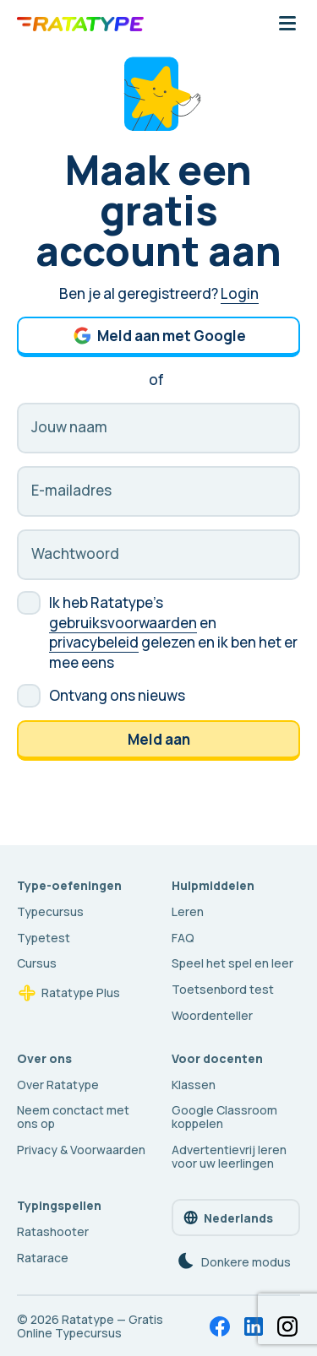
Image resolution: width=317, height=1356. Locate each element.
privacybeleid (94, 642)
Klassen (194, 1085)
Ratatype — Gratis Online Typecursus (90, 1326)
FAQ (183, 938)
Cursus (37, 963)
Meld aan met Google (159, 335)
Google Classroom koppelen (224, 1116)
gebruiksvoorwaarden (123, 622)
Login (240, 293)
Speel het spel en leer (232, 963)
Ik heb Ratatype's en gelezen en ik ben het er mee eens (173, 632)
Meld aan (159, 739)
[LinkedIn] (253, 1326)
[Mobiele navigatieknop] (287, 24)
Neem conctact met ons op (73, 1116)
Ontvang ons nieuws (117, 695)
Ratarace (42, 1258)
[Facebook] (219, 1326)
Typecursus (50, 911)
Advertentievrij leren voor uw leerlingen (229, 1156)
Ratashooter (53, 1231)
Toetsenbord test (223, 989)
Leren (188, 911)
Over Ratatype (58, 1085)
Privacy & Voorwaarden (81, 1150)
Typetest (43, 938)
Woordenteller (212, 1015)
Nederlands (227, 1217)
